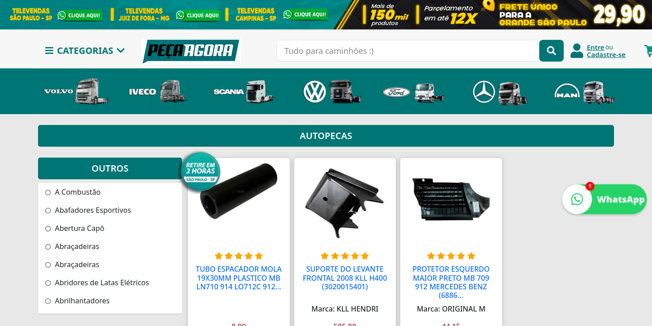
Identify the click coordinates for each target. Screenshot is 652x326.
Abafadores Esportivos (88, 210)
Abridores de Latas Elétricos (97, 283)
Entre (595, 47)
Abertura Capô (75, 228)
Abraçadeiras (72, 246)
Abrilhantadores (77, 301)
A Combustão (73, 192)
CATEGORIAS (85, 50)
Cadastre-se (606, 54)
